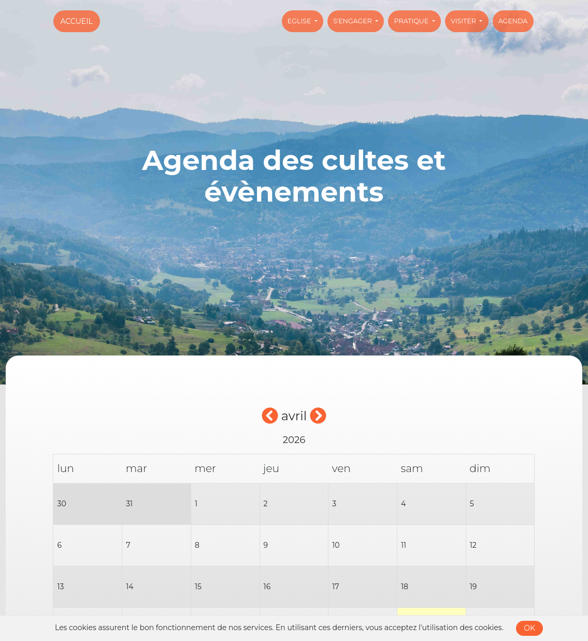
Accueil (77, 21)
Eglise (300, 21)
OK (529, 628)
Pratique (412, 21)
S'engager (353, 21)
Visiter (464, 21)
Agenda (513, 21)
